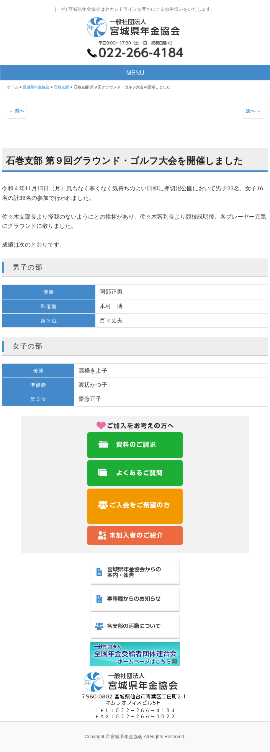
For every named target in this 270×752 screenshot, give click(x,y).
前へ (16, 111)
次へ (253, 111)
